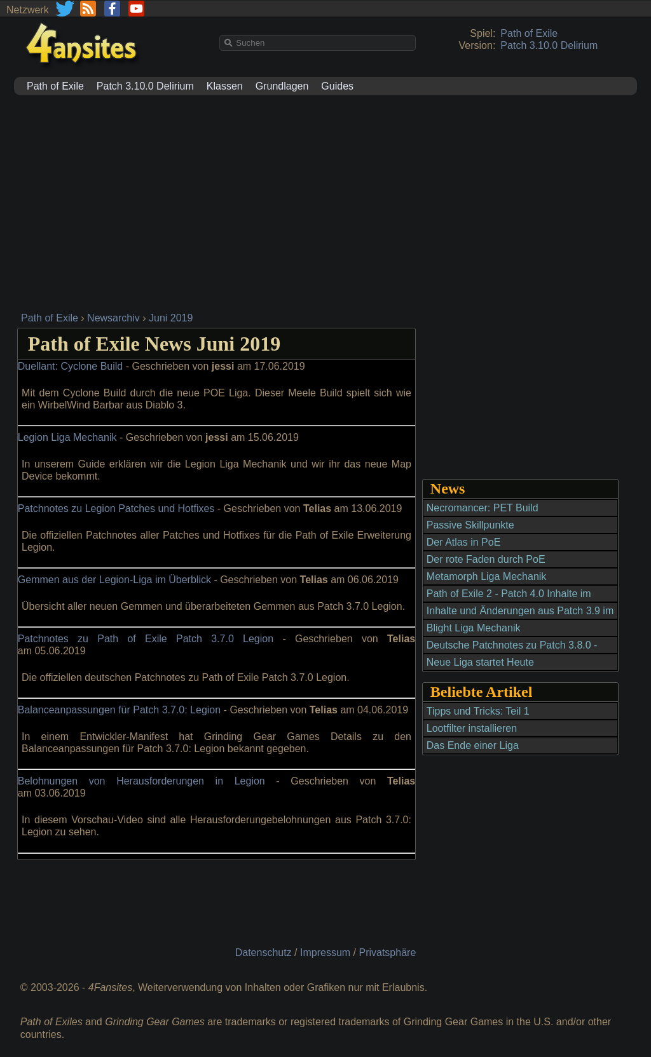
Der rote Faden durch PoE (486, 559)
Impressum (325, 952)
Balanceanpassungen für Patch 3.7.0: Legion (119, 709)
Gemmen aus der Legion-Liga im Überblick (114, 579)
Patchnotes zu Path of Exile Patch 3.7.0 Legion (145, 638)
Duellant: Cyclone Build (70, 366)
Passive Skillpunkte (470, 525)
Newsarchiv (113, 318)
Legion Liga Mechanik (67, 437)
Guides (337, 86)
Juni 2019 (171, 318)
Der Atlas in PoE (464, 542)
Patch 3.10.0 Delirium (549, 45)
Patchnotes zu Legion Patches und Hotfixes (116, 508)
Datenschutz (263, 952)
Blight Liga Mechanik (474, 628)
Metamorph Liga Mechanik (487, 576)
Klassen (225, 86)
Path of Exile (529, 33)
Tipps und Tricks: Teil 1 (478, 711)
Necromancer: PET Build (482, 507)
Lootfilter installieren (472, 728)
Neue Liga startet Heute (480, 662)
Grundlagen (282, 86)
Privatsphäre (387, 952)
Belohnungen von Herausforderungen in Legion (141, 781)
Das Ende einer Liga (473, 745)
